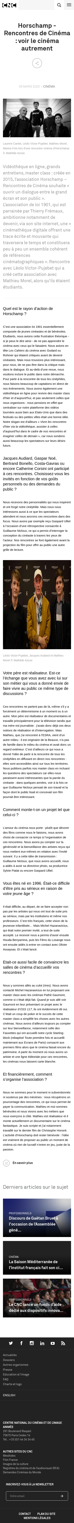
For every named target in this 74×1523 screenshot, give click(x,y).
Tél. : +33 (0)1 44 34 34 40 (19, 1439)
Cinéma (14, 1256)
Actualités (10, 1355)
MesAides (9, 1455)
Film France (10, 1459)
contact (25, 1513)
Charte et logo (12, 1384)
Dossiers (9, 1360)
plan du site (46, 1513)
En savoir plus (23, 1163)
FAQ (5, 1379)
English (9, 1395)
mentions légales (37, 1518)
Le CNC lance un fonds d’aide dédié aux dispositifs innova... (36, 1307)
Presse (7, 1369)
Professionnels (20, 1213)
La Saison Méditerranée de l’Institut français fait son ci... (36, 1264)
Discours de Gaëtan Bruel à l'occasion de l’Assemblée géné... (33, 1224)
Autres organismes (15, 1365)
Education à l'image (16, 1374)
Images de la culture (15, 1464)
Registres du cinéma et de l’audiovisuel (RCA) (31, 1468)
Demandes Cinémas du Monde (22, 1472)
